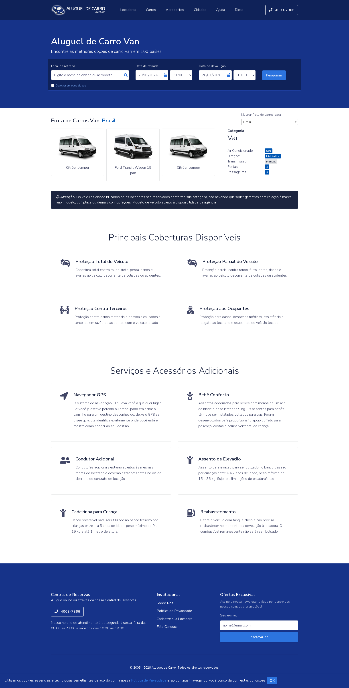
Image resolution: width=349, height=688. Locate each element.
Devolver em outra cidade (71, 85)
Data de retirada (147, 66)
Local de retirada (63, 66)
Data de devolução (212, 66)
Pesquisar (274, 75)
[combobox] (269, 122)
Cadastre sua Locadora (174, 618)
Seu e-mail (228, 615)
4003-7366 (281, 10)
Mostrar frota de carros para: (261, 115)
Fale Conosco (167, 626)
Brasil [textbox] (247, 122)
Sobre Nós (165, 603)
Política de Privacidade (174, 610)
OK (272, 680)
